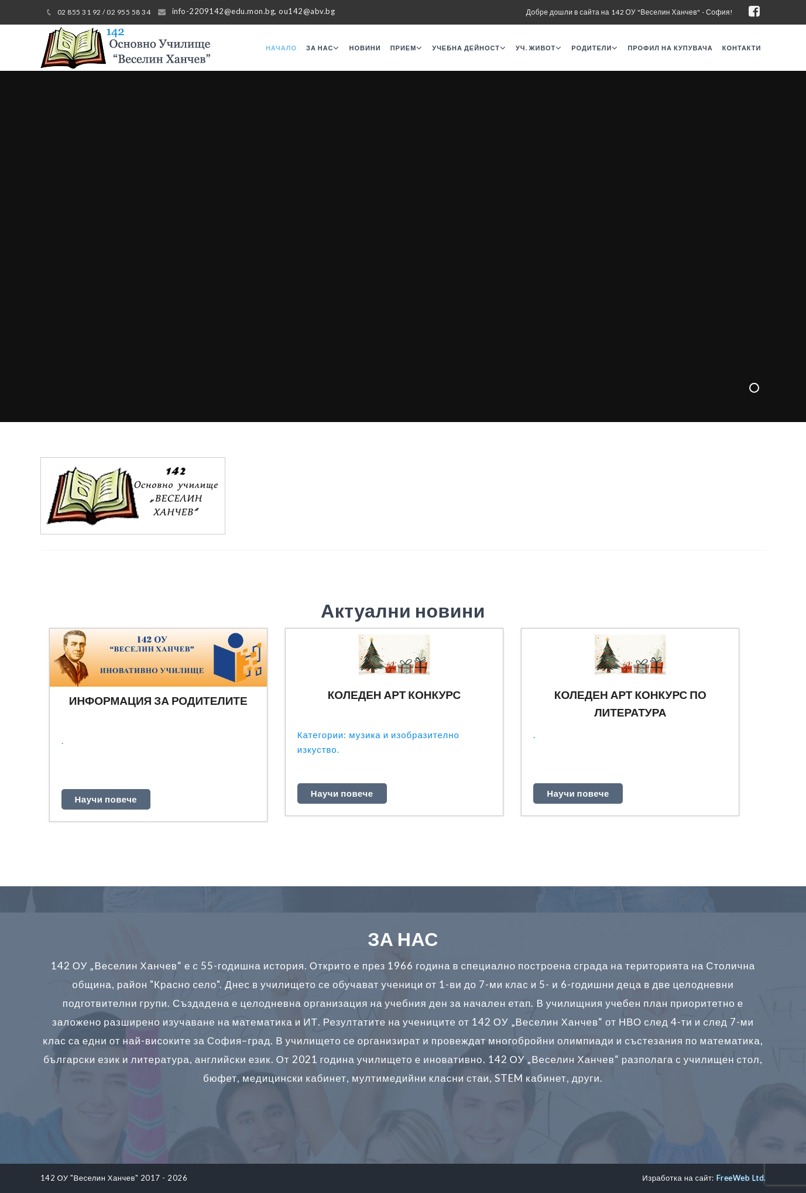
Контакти (742, 48)
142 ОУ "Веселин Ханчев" (89, 1177)
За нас (322, 47)
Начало (281, 48)
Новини (364, 48)
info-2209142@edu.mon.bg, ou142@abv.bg (253, 11)
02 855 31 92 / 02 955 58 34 (104, 12)
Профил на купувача (669, 48)
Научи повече (106, 799)
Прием (406, 47)
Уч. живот (539, 47)
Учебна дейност (469, 47)
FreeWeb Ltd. (741, 1177)
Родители (594, 47)
